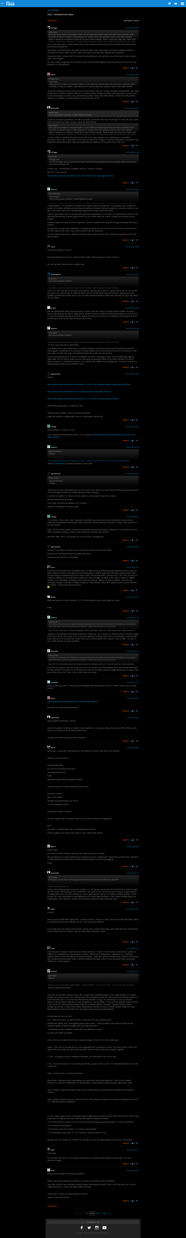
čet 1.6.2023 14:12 (133, 909)
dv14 (52, 1170)
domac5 (54, 189)
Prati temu (128, 21)
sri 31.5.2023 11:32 (132, 651)
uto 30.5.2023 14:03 (132, 75)
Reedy (53, 597)
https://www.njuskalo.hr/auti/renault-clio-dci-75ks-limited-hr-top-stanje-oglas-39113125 (80, 176)
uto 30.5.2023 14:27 (132, 108)
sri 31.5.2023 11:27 (132, 618)
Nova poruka (52, 21)
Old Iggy (54, 28)
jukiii (53, 909)
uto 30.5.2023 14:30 (132, 152)
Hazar (53, 75)
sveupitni (54, 682)
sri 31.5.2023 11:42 (132, 682)
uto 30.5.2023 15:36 (132, 328)
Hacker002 (55, 108)
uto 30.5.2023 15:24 (132, 308)
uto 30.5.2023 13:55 (132, 28)
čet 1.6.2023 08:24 (133, 748)
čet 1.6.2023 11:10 (133, 873)
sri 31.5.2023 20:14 (132, 698)
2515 (87, 1213)
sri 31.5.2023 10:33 (132, 567)
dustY (53, 748)
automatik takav (59, 463)
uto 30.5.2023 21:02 (132, 447)
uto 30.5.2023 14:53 (132, 189)
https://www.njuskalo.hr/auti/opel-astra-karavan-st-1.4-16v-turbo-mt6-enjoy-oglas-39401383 (82, 399)
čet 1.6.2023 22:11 (133, 1150)
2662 (105, 1213)
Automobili (53, 10)
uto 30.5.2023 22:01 (132, 474)
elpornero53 (55, 374)
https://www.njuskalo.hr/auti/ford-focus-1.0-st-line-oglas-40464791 (73, 701)
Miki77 (53, 847)
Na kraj (136, 21)
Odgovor (126, 68)
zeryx (53, 247)
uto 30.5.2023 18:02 (132, 374)
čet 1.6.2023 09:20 (133, 847)
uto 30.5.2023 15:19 (132, 274)
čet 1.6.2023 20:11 (133, 971)
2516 (92, 1213)
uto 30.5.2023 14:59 (132, 247)
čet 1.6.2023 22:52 (133, 1170)
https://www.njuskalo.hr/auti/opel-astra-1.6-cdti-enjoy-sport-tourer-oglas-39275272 (79, 391)
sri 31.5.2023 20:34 (132, 718)
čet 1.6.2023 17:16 (133, 948)
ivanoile (54, 971)
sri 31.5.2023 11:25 (132, 597)
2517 (98, 1213)
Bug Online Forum (10, 4)
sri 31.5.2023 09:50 (132, 547)
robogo (53, 427)
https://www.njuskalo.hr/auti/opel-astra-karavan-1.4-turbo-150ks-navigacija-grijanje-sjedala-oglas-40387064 (88, 384)
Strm (53, 567)
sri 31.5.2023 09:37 (132, 517)
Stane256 (54, 651)
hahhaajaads (56, 274)
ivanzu (53, 308)
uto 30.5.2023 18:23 (132, 427)
